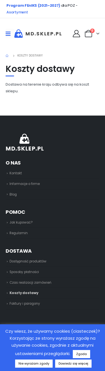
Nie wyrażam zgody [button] (33, 363)
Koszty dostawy (24, 293)
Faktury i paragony (25, 303)
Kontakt (16, 173)
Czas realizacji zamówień (30, 282)
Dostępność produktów (28, 261)
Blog (13, 194)
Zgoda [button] (81, 354)
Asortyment (17, 12)
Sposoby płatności (24, 272)
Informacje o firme (25, 184)
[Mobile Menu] (10, 33)
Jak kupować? (21, 222)
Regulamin (19, 233)
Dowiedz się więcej (73, 363)
